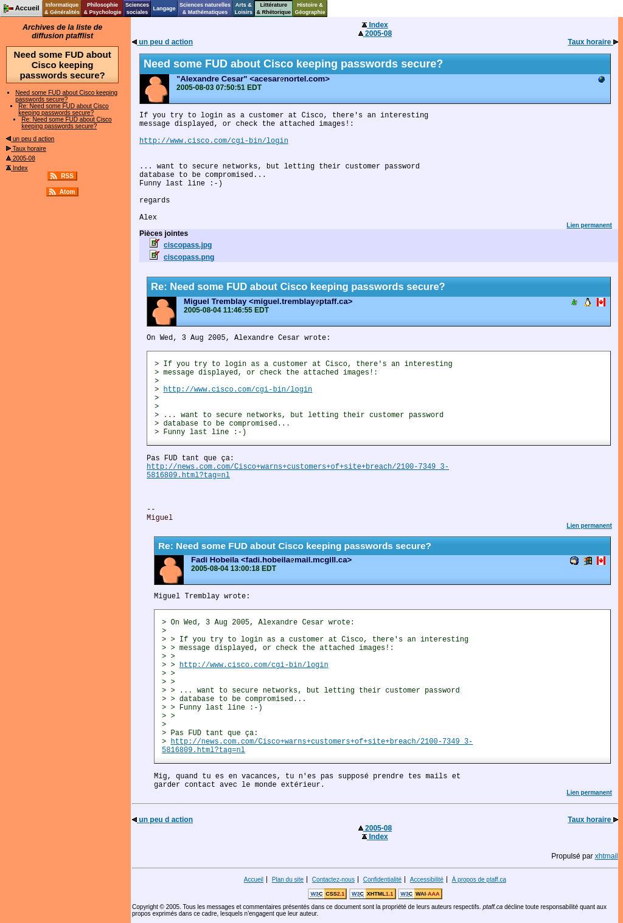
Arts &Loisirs (244, 8)
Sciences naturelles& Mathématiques (205, 8)
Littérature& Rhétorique (274, 8)
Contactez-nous (333, 879)
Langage (164, 8)
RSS (67, 176)
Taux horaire (26, 148)
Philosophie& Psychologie (102, 8)
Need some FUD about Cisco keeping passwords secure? (66, 96)
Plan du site (288, 879)
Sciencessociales (137, 8)
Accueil (253, 879)
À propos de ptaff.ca (479, 879)
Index (16, 168)
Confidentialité (382, 879)
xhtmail (606, 856)
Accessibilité (427, 879)
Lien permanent (588, 225)
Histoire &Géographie (310, 8)
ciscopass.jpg (188, 245)
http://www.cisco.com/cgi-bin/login (213, 141)
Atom (67, 191)
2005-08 (20, 158)
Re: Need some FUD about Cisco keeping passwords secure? (63, 109)
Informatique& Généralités (62, 8)
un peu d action (30, 139)
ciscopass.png (189, 257)
